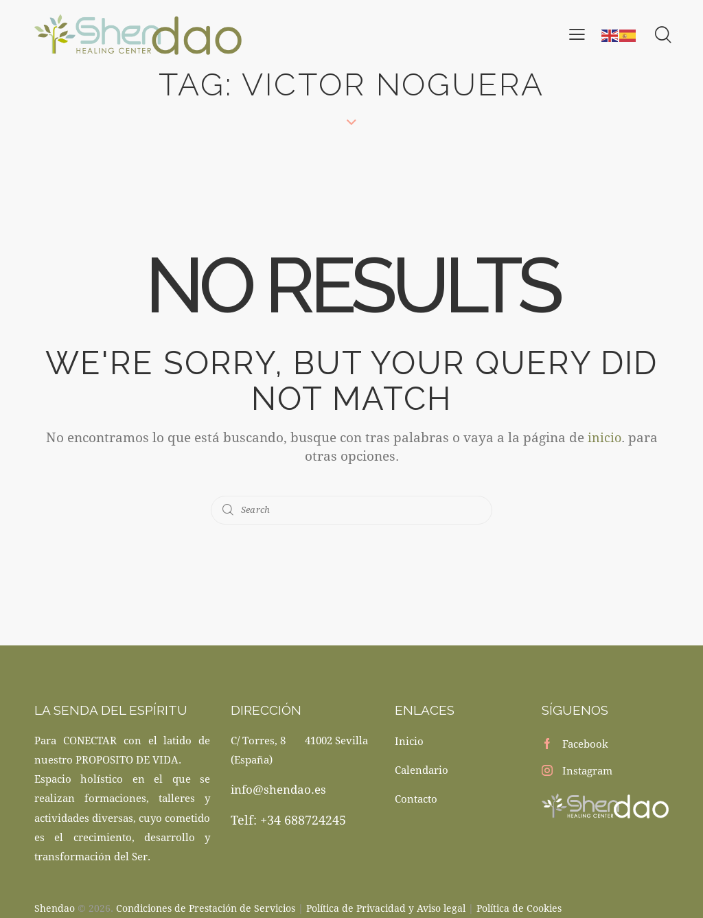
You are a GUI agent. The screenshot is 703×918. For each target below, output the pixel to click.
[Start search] (228, 510)
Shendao (54, 906)
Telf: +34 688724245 (288, 820)
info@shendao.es (278, 789)
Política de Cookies (519, 906)
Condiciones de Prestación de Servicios (205, 906)
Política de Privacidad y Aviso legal (385, 906)
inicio (604, 437)
